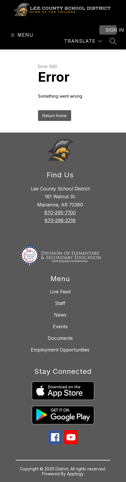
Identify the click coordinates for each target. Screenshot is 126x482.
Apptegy (75, 473)
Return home (54, 115)
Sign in (111, 30)
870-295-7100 (60, 212)
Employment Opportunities (60, 350)
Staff (60, 303)
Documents (60, 338)
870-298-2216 (60, 220)
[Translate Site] (83, 41)
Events (60, 326)
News (60, 315)
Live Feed (60, 291)
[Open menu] (21, 35)
